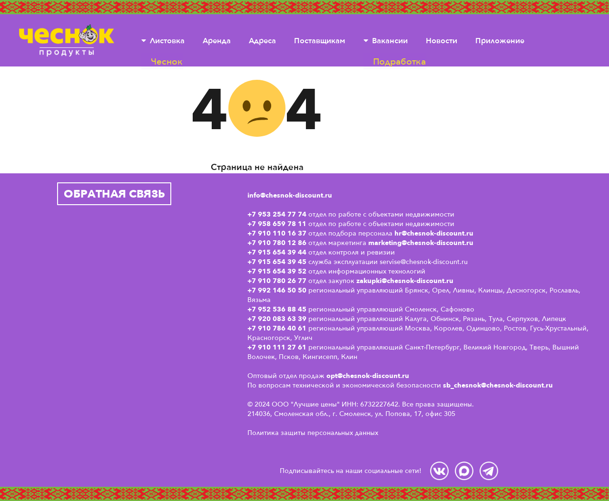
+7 (252, 318)
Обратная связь (114, 193)
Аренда (217, 40)
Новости (441, 40)
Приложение (499, 40)
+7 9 (254, 328)
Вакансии (390, 40)
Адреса (262, 40)
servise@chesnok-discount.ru (424, 261)
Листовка (167, 40)
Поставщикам (319, 40)
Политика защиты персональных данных (312, 432)
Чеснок (66, 40)
